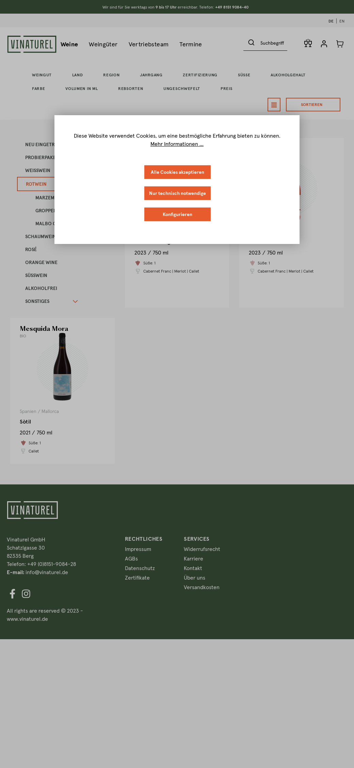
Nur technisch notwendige (177, 193)
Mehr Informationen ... (177, 143)
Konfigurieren (177, 214)
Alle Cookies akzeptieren (177, 172)
